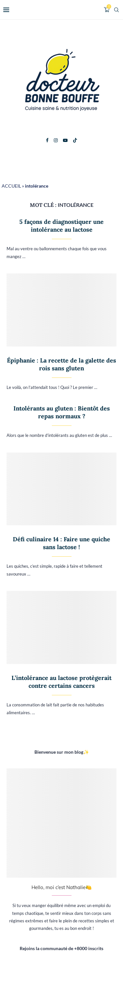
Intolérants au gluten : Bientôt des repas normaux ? (61, 412)
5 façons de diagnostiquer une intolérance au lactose (61, 225)
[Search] (116, 9)
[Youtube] (65, 140)
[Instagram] (56, 140)
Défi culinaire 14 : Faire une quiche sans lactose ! (61, 543)
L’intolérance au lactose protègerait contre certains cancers (61, 681)
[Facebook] (47, 140)
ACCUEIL (11, 186)
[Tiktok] (75, 140)
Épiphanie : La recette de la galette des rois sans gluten (61, 364)
